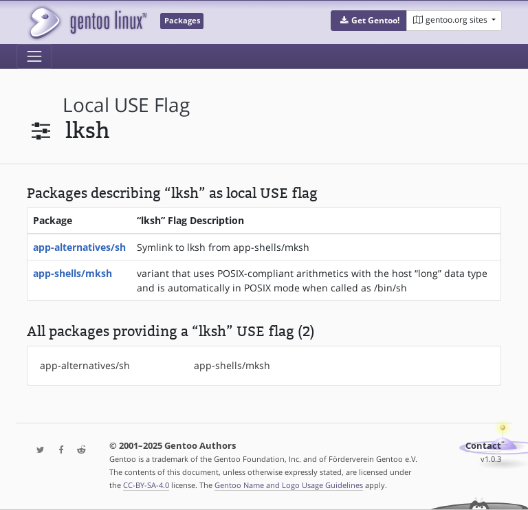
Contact (483, 446)
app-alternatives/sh (79, 247)
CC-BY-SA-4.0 (146, 485)
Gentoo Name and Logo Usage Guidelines (288, 485)
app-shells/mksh (72, 273)
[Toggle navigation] (34, 56)
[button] (369, 20)
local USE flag (126, 105)
